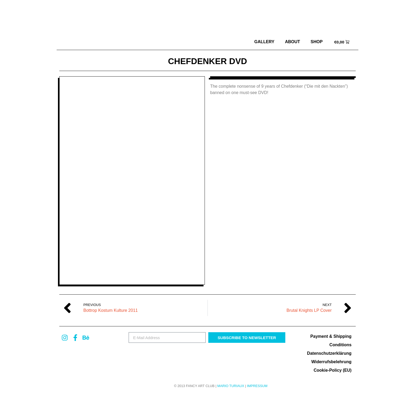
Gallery (264, 41)
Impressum (257, 386)
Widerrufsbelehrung (331, 362)
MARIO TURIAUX (230, 386)
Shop (317, 41)
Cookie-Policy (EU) (332, 370)
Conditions (341, 345)
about (292, 41)
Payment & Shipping (331, 336)
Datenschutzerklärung (329, 353)
